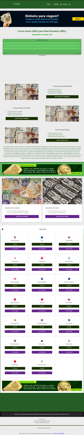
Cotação (15, 243)
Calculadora (14, 247)
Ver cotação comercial (62, 96)
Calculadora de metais (52, 208)
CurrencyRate (42, 55)
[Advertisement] (42, 69)
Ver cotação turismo (21, 118)
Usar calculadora (22, 216)
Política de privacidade (43, 427)
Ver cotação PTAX (62, 140)
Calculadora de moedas (12, 208)
